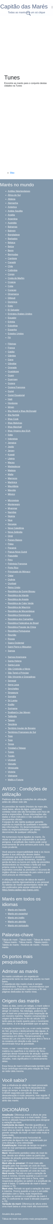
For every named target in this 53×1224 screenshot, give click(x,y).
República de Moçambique (21, 611)
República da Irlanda (18, 595)
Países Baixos (15, 540)
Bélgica (11, 242)
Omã (10, 536)
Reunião (12, 635)
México (11, 494)
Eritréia (11, 322)
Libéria (11, 458)
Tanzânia (12, 724)
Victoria (11, 772)
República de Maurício (19, 607)
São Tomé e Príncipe (18, 673)
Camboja (12, 258)
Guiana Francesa (16, 387)
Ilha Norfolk (13, 415)
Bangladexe (14, 234)
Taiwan (11, 720)
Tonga (11, 744)
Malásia (12, 470)
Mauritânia (13, 486)
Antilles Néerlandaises (19, 191)
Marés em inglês (16, 917)
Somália (12, 696)
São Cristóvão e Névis (19, 669)
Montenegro (14, 504)
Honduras (13, 403)
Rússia (11, 639)
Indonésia (13, 439)
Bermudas (13, 254)
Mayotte (12, 490)
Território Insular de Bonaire (22, 728)
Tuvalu (11, 756)
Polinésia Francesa (17, 564)
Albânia (11, 199)
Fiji (9, 337)
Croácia (12, 282)
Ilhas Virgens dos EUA (19, 431)
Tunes (11, 752)
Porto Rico (13, 567)
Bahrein (12, 231)
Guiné (11, 391)
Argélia (11, 215)
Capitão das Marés (24, 6)
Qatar (10, 575)
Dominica (12, 302)
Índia (10, 435)
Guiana (11, 383)
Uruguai (12, 760)
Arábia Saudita (15, 211)
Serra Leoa (13, 685)
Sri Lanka (12, 700)
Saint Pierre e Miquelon (19, 647)
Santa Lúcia (14, 665)
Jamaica (12, 443)
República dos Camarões (20, 619)
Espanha (12, 329)
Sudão (11, 704)
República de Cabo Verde (20, 603)
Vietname (12, 776)
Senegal (12, 681)
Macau (11, 462)
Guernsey (13, 379)
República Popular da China (22, 627)
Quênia (11, 579)
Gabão (11, 352)
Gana (10, 359)
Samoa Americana (17, 657)
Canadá (12, 262)
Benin (11, 250)
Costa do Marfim (16, 278)
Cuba (10, 286)
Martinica (12, 482)
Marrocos (12, 478)
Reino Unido (14, 587)
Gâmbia (12, 355)
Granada (12, 367)
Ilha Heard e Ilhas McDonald (22, 411)
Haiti (10, 399)
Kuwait (11, 454)
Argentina (13, 219)
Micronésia (13, 500)
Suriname (12, 708)
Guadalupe (13, 371)
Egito (10, 306)
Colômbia (12, 270)
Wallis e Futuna (15, 779)
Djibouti (11, 298)
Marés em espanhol (18, 913)
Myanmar (12, 508)
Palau (11, 544)
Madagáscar (14, 466)
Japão (11, 447)
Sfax (12, 173)
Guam (11, 375)
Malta (10, 474)
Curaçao (12, 290)
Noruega (12, 524)
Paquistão (13, 556)
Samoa (11, 651)
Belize (11, 246)
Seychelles (13, 688)
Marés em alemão (17, 921)
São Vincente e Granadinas (21, 677)
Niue (10, 520)
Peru (10, 560)
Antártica (12, 207)
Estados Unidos (16, 333)
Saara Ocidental (16, 643)
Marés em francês (17, 910)
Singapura (13, 692)
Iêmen (11, 407)
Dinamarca (13, 294)
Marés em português (18, 925)
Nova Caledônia (16, 528)
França (11, 348)
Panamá (12, 548)
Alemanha (13, 203)
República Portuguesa (19, 631)
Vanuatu (12, 764)
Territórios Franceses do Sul (22, 732)
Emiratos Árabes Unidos (20, 314)
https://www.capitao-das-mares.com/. (20, 890)
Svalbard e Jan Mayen (19, 712)
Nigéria (11, 516)
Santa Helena (14, 661)
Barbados (13, 238)
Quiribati (12, 583)
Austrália (12, 223)
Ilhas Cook (13, 419)
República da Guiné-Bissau (21, 591)
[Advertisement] (26, 44)
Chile (10, 266)
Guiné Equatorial (16, 395)
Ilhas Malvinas (15, 423)
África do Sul (14, 195)
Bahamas (12, 227)
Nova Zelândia (15, 532)
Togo (10, 736)
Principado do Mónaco (19, 571)
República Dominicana (19, 615)
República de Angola (18, 599)
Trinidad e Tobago (17, 748)
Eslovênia (13, 326)
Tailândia (12, 716)
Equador (12, 318)
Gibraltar (12, 363)
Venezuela (13, 768)
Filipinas (12, 344)
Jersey (11, 450)
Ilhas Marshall (15, 427)
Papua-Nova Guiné (17, 552)
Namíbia (12, 512)
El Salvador (13, 310)
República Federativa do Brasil (23, 623)
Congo (11, 274)
